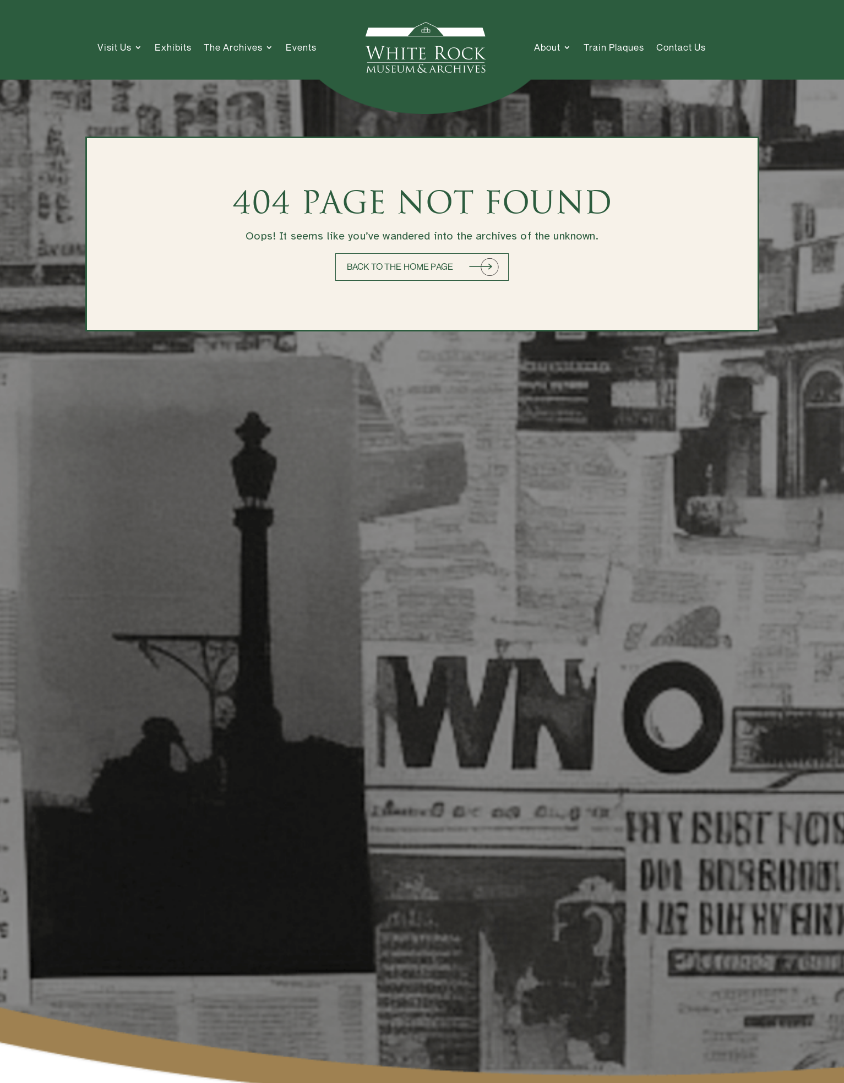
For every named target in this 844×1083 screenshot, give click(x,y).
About (547, 47)
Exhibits (173, 47)
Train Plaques (614, 47)
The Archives (233, 47)
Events (301, 47)
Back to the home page (400, 266)
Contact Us (681, 47)
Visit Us (114, 47)
